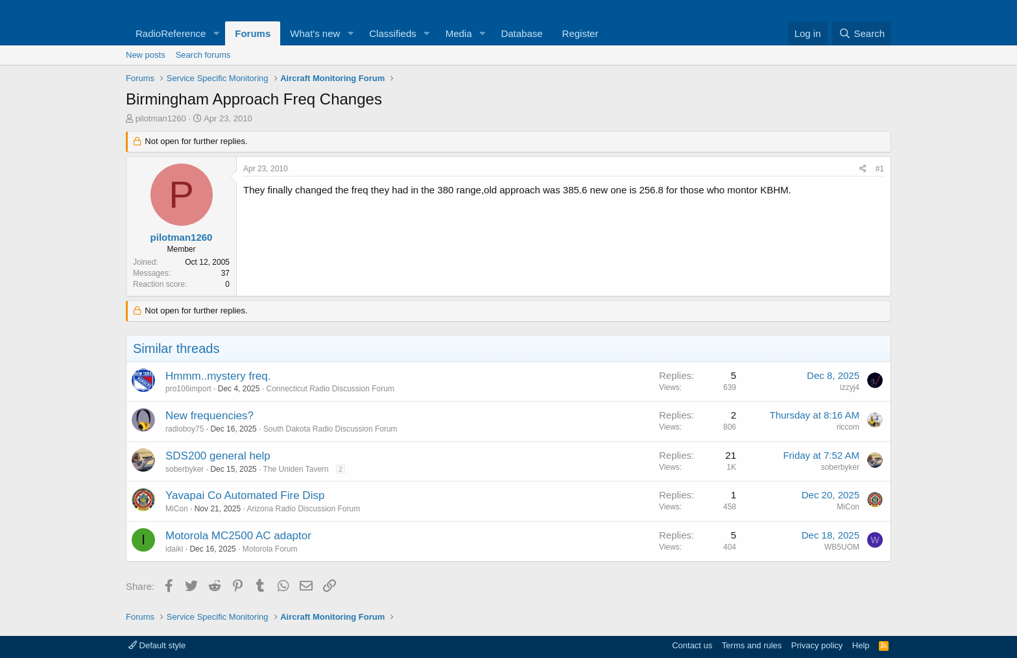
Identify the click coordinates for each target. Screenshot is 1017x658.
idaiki (174, 549)
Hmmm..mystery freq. (217, 376)
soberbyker (184, 469)
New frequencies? (209, 415)
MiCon (176, 508)
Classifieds (392, 33)
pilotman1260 (161, 118)
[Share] (863, 169)
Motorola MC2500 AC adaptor (238, 536)
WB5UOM (841, 547)
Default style (156, 645)
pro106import (188, 388)
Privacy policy (817, 645)
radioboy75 (184, 428)
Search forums (203, 55)
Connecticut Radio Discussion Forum (330, 388)
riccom (848, 427)
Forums (252, 33)
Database (521, 33)
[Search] (861, 33)
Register (580, 33)
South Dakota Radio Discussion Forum (330, 428)
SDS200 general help (217, 456)
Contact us (692, 645)
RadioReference (171, 33)
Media (459, 33)
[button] (216, 33)
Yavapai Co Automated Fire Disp (244, 495)
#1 (880, 168)
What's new (315, 33)
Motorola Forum (270, 549)
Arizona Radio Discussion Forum (303, 508)
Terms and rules (752, 645)
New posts (145, 55)
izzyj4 (849, 387)
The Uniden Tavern (296, 469)
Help (861, 645)
